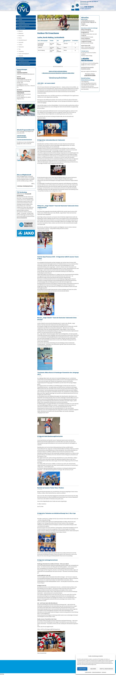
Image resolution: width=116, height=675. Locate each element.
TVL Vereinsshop (22, 192)
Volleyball (20, 56)
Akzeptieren (82, 669)
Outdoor (20, 44)
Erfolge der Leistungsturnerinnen (47, 560)
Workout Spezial (21, 78)
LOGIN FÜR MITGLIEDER (89, 75)
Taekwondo (21, 47)
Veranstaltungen (22, 69)
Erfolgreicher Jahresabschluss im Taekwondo (51, 140)
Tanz (19, 49)
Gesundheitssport (22, 40)
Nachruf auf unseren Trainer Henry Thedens (50, 488)
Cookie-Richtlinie (88, 672)
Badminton (20, 33)
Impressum (104, 672)
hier (33, 177)
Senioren (21, 58)
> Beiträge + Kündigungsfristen (25, 186)
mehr (32, 183)
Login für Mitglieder (24, 64)
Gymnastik (20, 42)
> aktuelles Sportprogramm (87, 59)
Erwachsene (22, 28)
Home (20, 16)
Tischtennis (21, 51)
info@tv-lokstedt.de (85, 8)
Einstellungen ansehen (106, 669)
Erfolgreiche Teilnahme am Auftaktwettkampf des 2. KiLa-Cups (56, 513)
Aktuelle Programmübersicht (25, 130)
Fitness (20, 38)
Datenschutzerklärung (96, 672)
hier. (91, 55)
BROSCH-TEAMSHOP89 (22, 217)
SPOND (18, 143)
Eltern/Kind (22, 22)
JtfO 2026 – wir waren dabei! (46, 83)
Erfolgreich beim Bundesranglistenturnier (50, 436)
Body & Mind (21, 35)
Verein (20, 19)
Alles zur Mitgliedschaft (24, 175)
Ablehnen (93, 669)
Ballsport (20, 31)
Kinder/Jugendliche (24, 25)
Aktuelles (85, 17)
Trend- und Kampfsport (23, 53)
